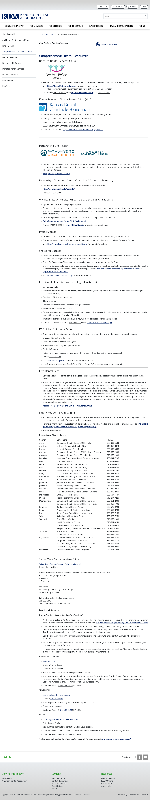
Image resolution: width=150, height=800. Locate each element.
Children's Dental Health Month (16, 40)
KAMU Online (107, 781)
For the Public (75, 26)
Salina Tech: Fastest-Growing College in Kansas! (60, 564)
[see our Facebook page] (139, 757)
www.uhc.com (49, 661)
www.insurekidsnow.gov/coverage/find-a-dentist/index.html (122, 622)
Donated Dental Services (13, 69)
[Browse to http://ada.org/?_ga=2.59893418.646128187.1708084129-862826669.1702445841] (7, 757)
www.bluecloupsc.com (56, 360)
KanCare (6, 86)
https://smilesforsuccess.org (59, 275)
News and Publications (121, 26)
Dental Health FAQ (10, 57)
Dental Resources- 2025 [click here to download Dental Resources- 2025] (109, 44)
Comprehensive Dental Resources (17, 51)
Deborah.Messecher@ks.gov (99, 322)
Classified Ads (96, 26)
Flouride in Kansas (10, 74)
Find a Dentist (8, 46)
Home (41, 34)
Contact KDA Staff (14, 26)
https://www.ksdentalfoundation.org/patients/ (83, 129)
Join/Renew (132, 7)
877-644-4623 (66, 710)
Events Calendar (108, 778)
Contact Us (103, 7)
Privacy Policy (122, 795)
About (142, 26)
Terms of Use (134, 795)
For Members (36, 26)
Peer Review (7, 80)
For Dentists (55, 26)
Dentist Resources (60, 781)
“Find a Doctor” (56, 698)
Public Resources (59, 783)
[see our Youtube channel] (145, 757)
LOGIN (144, 7)
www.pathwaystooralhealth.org (56, 173)
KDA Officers (106, 783)
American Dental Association (14, 781)
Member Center (59, 778)
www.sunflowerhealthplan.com (56, 695)
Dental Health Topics (11, 63)
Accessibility (106, 786)
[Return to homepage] (32, 16)
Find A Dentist (118, 7)
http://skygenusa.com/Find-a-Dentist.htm (61, 719)
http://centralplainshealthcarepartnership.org (67, 244)
